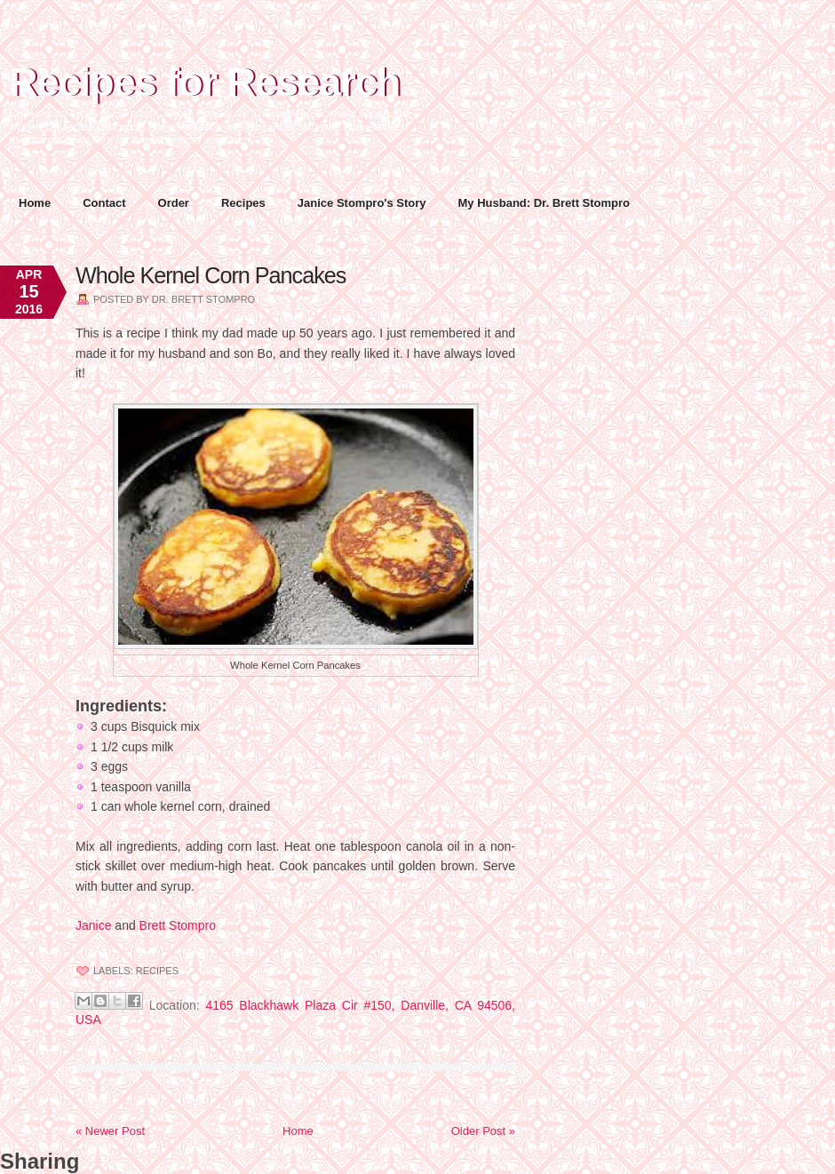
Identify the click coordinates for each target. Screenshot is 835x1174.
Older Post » (483, 1131)
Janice (93, 925)
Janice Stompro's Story (362, 203)
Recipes (243, 203)
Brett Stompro (177, 925)
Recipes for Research (204, 82)
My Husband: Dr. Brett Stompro (544, 203)
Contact (104, 203)
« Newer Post (110, 1131)
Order (173, 203)
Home (35, 203)
